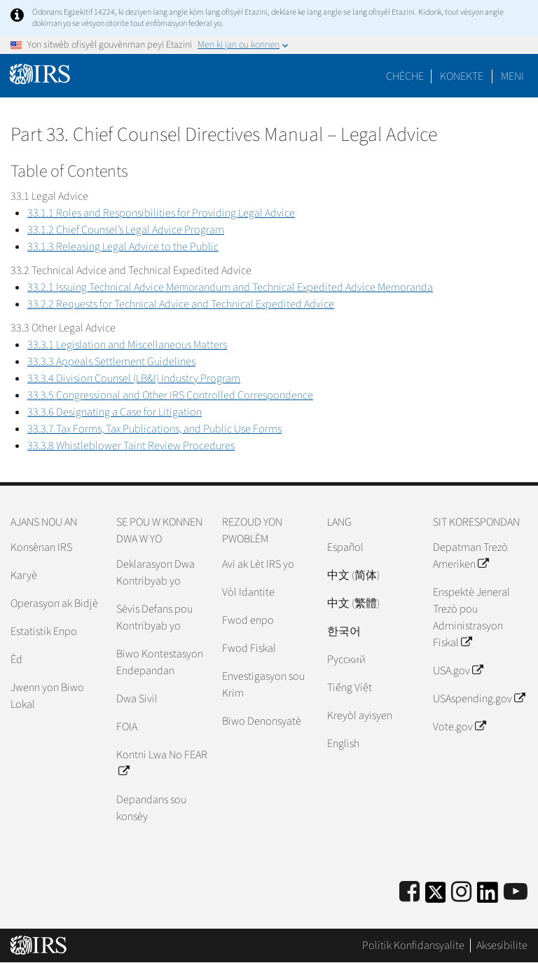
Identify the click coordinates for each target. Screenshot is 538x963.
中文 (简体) (353, 575)
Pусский (346, 659)
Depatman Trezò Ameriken (470, 556)
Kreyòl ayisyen (359, 715)
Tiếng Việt (349, 687)
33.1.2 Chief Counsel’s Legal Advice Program (125, 230)
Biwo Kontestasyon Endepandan (159, 662)
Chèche (405, 76)
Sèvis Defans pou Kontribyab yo (154, 617)
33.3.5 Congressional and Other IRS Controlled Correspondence (170, 395)
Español (345, 547)
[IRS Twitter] (435, 897)
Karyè (24, 575)
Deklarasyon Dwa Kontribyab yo (155, 572)
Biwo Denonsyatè (261, 721)
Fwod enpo (248, 620)
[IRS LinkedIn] (487, 897)
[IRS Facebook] (409, 892)
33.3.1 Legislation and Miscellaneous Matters (127, 345)
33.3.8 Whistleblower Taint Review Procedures (131, 445)
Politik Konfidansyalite (413, 945)
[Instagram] (461, 892)
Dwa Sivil (137, 698)
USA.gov (458, 670)
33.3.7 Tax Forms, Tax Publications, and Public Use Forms (154, 429)
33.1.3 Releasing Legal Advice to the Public (123, 246)
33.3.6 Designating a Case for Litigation (114, 412)
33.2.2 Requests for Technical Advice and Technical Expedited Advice (180, 304)
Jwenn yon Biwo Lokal (47, 696)
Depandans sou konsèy (151, 808)
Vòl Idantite (248, 592)
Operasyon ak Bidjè (54, 603)
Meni (512, 76)
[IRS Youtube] (515, 892)
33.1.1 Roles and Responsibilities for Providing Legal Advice (161, 213)
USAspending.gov (479, 698)
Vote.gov (459, 727)
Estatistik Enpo (44, 631)
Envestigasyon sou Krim (263, 685)
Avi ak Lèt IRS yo (258, 564)
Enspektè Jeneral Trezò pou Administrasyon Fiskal (471, 617)
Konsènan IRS (41, 547)
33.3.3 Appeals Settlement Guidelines (111, 361)
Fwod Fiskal (249, 648)
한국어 (344, 631)
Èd (16, 659)
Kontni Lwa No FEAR (161, 763)
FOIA (126, 727)
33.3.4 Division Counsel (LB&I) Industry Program (133, 378)
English (343, 743)
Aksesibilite (501, 945)
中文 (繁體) (353, 603)
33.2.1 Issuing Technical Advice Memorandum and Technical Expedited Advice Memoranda (230, 287)
